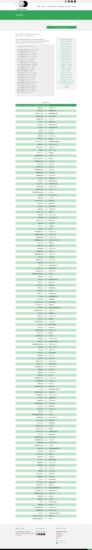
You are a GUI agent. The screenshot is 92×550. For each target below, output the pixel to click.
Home (38, 6)
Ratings (68, 6)
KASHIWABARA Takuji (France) (66, 49)
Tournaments (52, 6)
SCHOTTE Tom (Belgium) (66, 67)
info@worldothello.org (61, 539)
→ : (33, 102)
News (74, 6)
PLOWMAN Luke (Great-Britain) (66, 61)
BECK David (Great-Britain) (66, 39)
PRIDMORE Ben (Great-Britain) (66, 64)
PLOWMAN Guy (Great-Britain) (66, 62)
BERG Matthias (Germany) (66, 41)
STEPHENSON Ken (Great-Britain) (66, 74)
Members (61, 6)
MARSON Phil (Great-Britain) (66, 56)
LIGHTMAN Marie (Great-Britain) (66, 54)
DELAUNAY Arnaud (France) (66, 46)
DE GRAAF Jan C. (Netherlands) (66, 44)
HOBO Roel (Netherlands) (66, 48)
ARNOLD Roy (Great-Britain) (66, 38)
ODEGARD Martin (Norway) (66, 59)
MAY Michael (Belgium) (66, 58)
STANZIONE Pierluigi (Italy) (66, 71)
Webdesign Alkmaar (21, 547)
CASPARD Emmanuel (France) (66, 43)
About (44, 6)
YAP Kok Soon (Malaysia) (66, 81)
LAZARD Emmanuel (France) (66, 51)
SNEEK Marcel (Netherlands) (66, 69)
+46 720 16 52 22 (61, 537)
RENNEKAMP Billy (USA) (66, 66)
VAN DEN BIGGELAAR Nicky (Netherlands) (66, 79)
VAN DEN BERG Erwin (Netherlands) (66, 77)
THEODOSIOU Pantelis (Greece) (66, 76)
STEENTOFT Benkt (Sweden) (66, 72)
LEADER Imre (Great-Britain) (66, 53)
